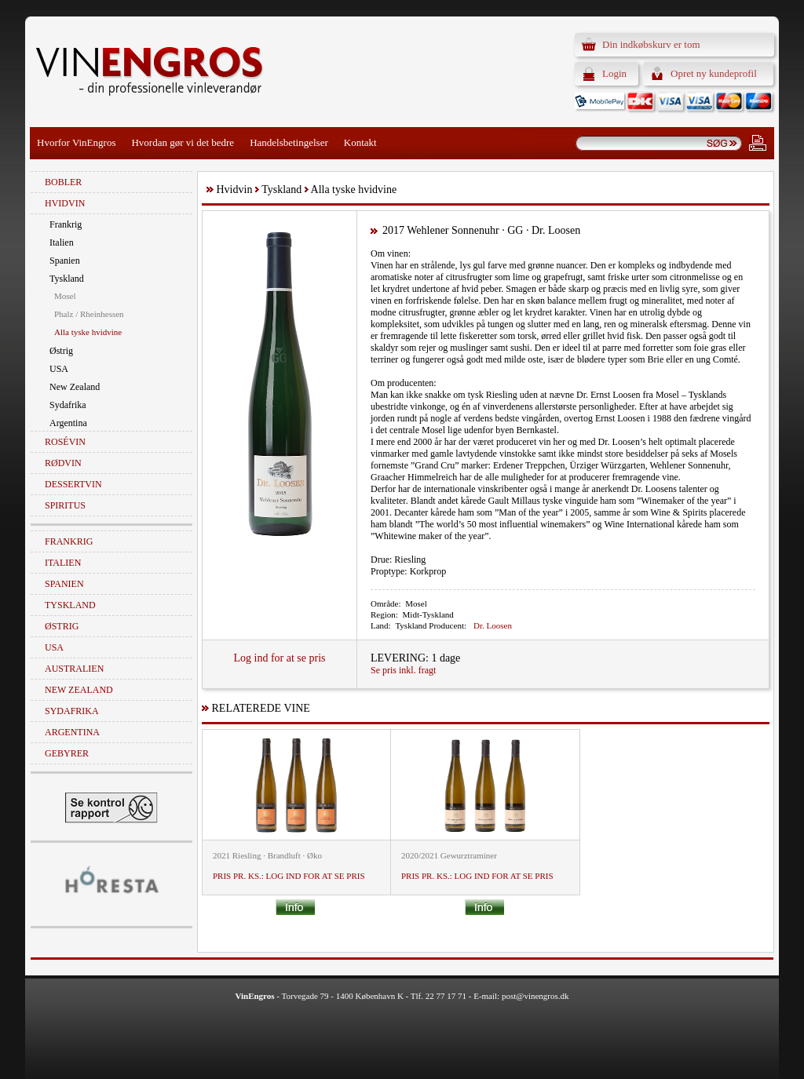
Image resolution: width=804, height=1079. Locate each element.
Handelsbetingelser (289, 142)
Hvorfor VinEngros (76, 142)
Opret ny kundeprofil (714, 73)
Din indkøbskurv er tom (651, 44)
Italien (61, 242)
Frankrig (65, 224)
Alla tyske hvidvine (88, 332)
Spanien (64, 260)
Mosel (65, 296)
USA (58, 368)
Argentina (68, 422)
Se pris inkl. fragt (403, 670)
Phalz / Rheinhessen (89, 314)
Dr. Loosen (492, 625)
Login (614, 73)
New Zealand (74, 386)
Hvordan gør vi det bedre (182, 142)
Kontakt (360, 142)
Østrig (61, 350)
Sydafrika (67, 404)
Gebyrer (67, 753)
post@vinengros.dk (535, 996)
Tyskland (66, 278)
